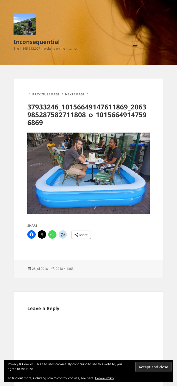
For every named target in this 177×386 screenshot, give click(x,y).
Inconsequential (37, 41)
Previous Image (46, 94)
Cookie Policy (104, 378)
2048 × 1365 (65, 268)
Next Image (75, 94)
